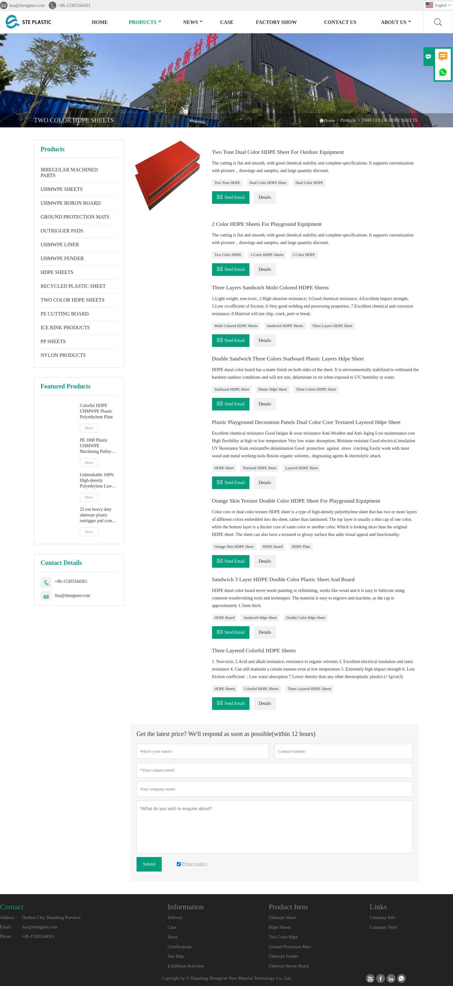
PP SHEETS (53, 341)
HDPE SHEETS (57, 272)
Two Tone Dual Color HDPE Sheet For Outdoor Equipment (279, 152)
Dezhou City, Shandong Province (51, 917)
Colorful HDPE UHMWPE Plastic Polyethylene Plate (96, 411)
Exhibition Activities (186, 966)
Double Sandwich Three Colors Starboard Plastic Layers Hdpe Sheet (290, 358)
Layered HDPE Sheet (301, 468)
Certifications (180, 946)
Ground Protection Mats (290, 946)
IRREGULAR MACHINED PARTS (69, 172)
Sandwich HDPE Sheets (285, 326)
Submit (149, 864)
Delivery (175, 917)
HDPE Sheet (224, 468)
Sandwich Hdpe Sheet (260, 618)
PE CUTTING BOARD (65, 313)
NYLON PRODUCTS (63, 355)
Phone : (6, 936)
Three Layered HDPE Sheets (310, 689)
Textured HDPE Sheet (259, 468)
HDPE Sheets (225, 689)
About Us (396, 22)
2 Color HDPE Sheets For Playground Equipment (268, 224)
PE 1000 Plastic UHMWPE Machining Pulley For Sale (95, 446)
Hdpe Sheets (280, 927)
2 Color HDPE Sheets (266, 255)
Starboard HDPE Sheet (232, 389)
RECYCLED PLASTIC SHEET (73, 286)
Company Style (383, 927)
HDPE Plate (301, 546)
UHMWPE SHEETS (62, 189)
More (89, 428)
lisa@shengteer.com (27, 5)
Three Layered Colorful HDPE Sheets (255, 650)
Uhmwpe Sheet (282, 917)
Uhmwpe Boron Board (289, 966)
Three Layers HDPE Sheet (332, 326)
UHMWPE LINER (60, 244)
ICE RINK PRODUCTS (65, 327)
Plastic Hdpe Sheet (272, 389)
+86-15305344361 (74, 5)
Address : (8, 917)
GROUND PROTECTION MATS (75, 217)
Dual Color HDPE (309, 183)
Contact (12, 907)
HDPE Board (273, 546)
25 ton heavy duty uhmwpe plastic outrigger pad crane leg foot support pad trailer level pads (97, 515)
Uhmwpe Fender (283, 956)
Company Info (382, 917)
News (193, 22)
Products (145, 22)
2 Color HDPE (304, 255)
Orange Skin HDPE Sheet (234, 546)
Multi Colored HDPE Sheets (236, 326)
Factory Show (276, 22)
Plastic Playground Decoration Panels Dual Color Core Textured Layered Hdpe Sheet (308, 422)
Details (265, 197)
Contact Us (340, 22)
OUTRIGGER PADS (62, 230)
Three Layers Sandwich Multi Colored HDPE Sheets (272, 287)
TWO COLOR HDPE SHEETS (72, 300)
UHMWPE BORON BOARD (71, 203)
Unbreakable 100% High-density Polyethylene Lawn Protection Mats (97, 480)
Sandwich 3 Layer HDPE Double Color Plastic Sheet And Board (285, 579)
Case (226, 22)
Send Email (231, 196)
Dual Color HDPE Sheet (268, 183)
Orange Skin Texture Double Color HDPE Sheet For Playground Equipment (298, 501)
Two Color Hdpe (283, 937)
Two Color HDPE (228, 255)
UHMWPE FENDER (62, 258)
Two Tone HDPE (227, 183)
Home (100, 22)
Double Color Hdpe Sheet (305, 618)
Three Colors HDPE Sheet (316, 389)
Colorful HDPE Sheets (261, 689)
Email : (6, 927)
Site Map (176, 956)
